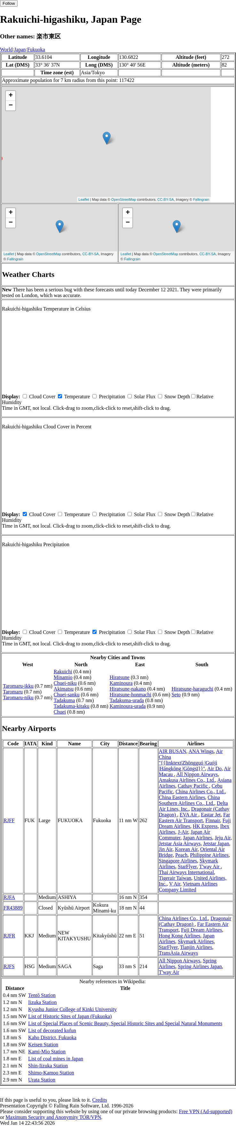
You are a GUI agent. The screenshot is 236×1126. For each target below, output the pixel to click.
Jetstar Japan (216, 843)
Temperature (77, 396)
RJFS (9, 966)
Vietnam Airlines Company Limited (188, 886)
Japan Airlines (197, 837)
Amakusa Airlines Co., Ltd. (187, 780)
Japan (20, 49)
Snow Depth (177, 396)
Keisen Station (43, 1044)
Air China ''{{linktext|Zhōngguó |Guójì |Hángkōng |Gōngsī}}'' (191, 760)
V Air (174, 884)
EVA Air (189, 814)
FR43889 (13, 908)
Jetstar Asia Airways (180, 843)
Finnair (212, 820)
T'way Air (210, 866)
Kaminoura (121, 683)
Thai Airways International (186, 872)
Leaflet (84, 199)
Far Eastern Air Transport (194, 817)
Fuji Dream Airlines (201, 930)
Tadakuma (64, 700)
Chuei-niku (65, 683)
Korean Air (186, 849)
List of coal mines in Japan (55, 1058)
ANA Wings (201, 751)
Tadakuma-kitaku (72, 706)
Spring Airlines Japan (200, 966)
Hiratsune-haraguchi (192, 689)
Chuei (60, 712)
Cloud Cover (42, 396)
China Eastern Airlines (182, 797)
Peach (181, 855)
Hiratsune (120, 677)
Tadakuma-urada (127, 700)
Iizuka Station (42, 1002)
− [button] (11, 105)
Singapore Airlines (178, 860)
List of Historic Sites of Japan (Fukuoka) (70, 1016)
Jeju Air (223, 837)
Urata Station (41, 1079)
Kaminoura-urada (128, 706)
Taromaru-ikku (18, 686)
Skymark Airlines (196, 941)
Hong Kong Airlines (180, 935)
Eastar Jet (211, 814)
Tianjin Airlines (196, 947)
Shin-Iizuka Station (48, 1065)
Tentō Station (42, 995)
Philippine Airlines (209, 855)
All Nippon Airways (197, 774)
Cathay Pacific (193, 786)
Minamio (63, 677)
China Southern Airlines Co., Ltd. (189, 800)
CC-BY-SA (165, 199)
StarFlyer (187, 866)
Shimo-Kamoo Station (51, 1072)
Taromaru (13, 691)
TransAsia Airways (178, 953)
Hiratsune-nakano (128, 689)
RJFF (9, 820)
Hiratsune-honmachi (131, 694)
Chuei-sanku (67, 694)
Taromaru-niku (18, 697)
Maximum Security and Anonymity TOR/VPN (53, 1117)
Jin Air (165, 849)
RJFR (9, 935)
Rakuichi (63, 671)
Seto (175, 694)
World (6, 49)
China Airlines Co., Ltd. (200, 791)
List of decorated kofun (52, 1030)
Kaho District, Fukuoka (52, 1037)
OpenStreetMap (123, 199)
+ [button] (11, 96)
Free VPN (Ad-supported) (205, 1111)
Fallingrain (201, 199)
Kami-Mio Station (47, 1051)
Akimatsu (64, 689)
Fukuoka (36, 49)
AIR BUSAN (172, 751)
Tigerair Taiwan (175, 878)
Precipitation (112, 396)
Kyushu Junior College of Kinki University (72, 1009)
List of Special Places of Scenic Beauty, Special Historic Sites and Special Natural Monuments (125, 1023)
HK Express (205, 826)
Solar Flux (144, 396)
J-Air (183, 832)
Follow (9, 3)
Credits (99, 1100)
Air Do (214, 768)
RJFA (9, 897)
